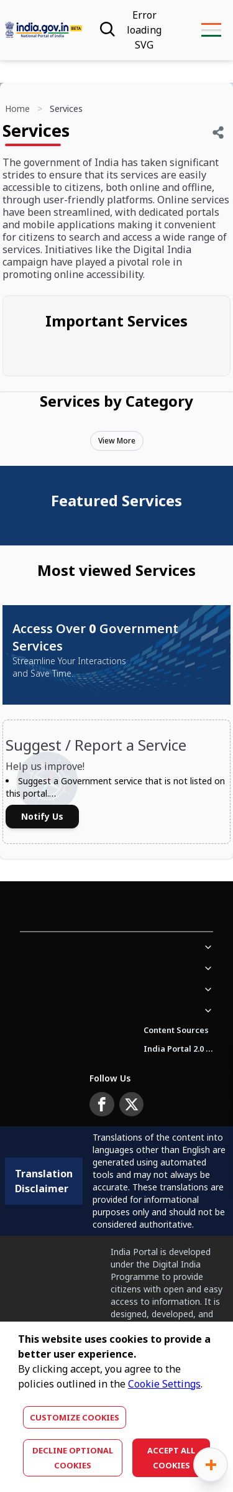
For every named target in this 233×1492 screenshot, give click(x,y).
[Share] (218, 132)
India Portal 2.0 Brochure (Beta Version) (178, 1048)
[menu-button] (211, 30)
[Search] (106, 30)
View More (116, 440)
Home (17, 108)
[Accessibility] (144, 30)
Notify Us (42, 816)
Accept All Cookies (171, 1458)
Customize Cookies (74, 1417)
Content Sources (176, 1030)
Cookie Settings (164, 1384)
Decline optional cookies (72, 1458)
